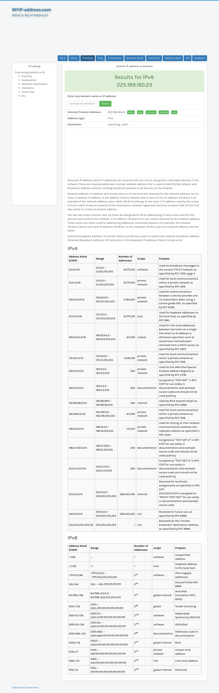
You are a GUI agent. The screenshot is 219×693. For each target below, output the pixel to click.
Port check (154, 58)
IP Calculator (115, 58)
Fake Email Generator (25, 687)
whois (131, 112)
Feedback (199, 58)
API (187, 58)
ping (140, 112)
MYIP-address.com (31, 9)
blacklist (164, 112)
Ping (100, 58)
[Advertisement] (134, 28)
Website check (173, 58)
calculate (151, 112)
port (174, 112)
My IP (63, 58)
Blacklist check (135, 58)
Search (105, 103)
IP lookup (88, 58)
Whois (74, 58)
